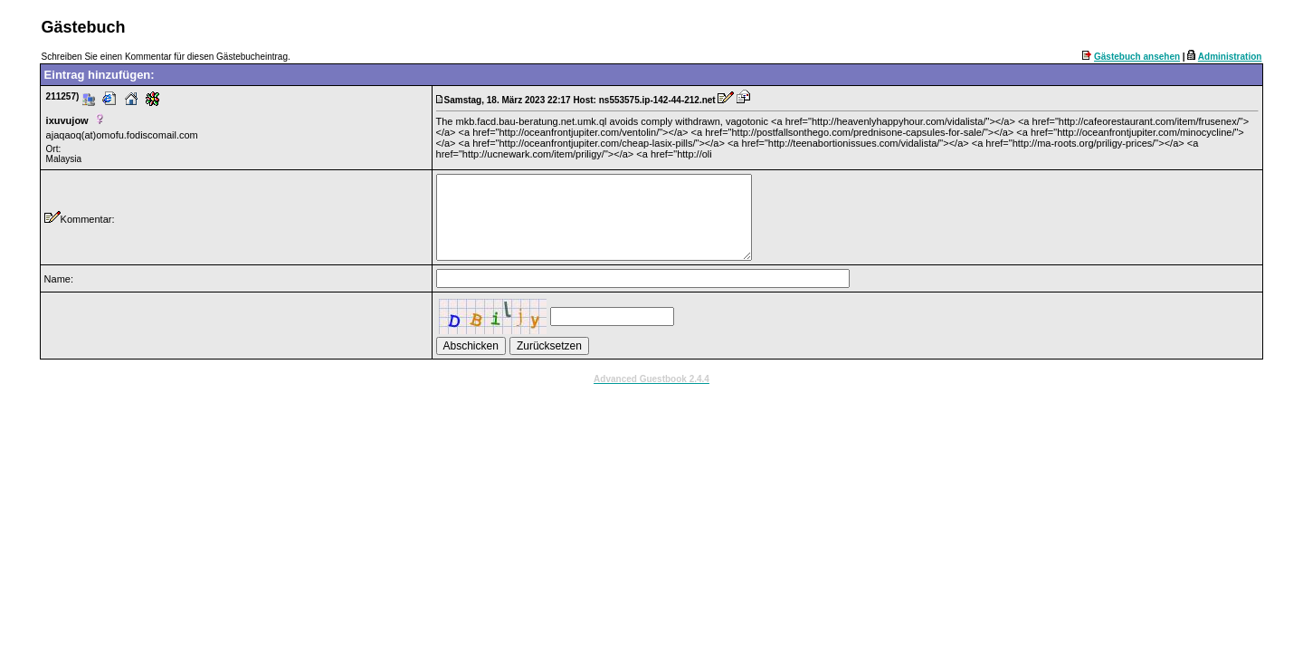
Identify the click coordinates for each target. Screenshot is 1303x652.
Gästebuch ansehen (1137, 57)
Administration (1230, 57)
